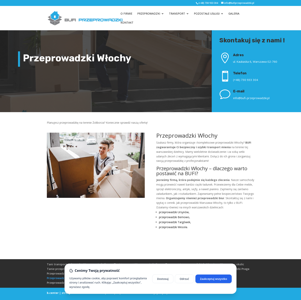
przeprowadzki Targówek (174, 222)
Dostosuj (163, 279)
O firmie (126, 13)
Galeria (233, 13)
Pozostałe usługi (207, 13)
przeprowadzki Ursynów (174, 212)
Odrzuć (184, 279)
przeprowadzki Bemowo (174, 217)
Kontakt (127, 22)
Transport (177, 13)
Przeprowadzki (148, 13)
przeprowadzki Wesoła (173, 227)
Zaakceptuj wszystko (213, 279)
